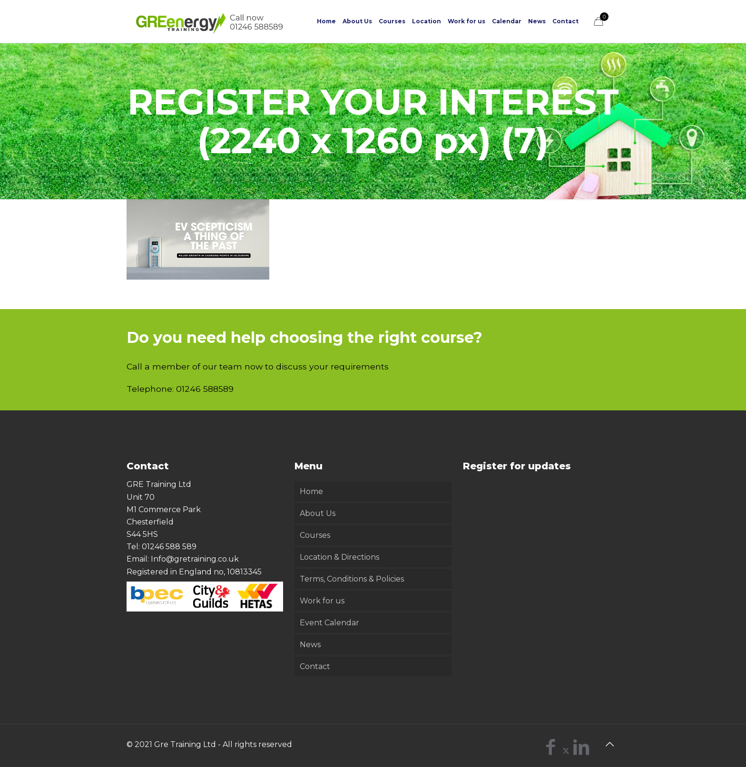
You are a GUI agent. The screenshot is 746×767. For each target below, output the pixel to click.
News (310, 644)
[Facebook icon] (551, 750)
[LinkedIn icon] (581, 750)
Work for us (322, 600)
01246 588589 (205, 389)
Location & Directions (339, 557)
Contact (315, 666)
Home (311, 491)
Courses (315, 535)
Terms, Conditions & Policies (352, 578)
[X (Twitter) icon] (565, 750)
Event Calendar (329, 622)
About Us (317, 513)
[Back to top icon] (609, 744)
